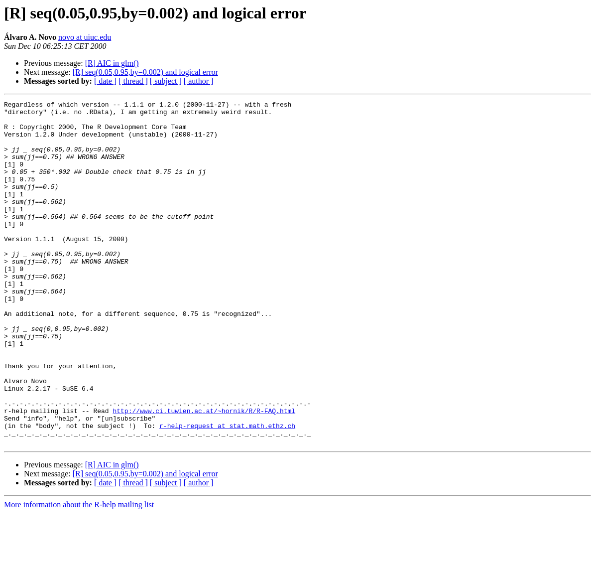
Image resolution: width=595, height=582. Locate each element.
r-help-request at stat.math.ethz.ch (227, 491)
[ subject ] (166, 81)
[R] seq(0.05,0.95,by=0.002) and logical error (145, 72)
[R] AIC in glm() (112, 63)
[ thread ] (133, 81)
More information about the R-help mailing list (79, 573)
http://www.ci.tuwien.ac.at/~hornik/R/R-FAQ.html (204, 473)
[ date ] (105, 81)
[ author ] (199, 81)
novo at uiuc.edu (84, 37)
